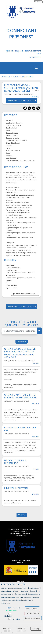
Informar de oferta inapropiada (26, 294)
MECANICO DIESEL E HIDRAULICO (15, 462)
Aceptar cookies (32, 608)
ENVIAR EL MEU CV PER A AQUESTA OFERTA (21, 100)
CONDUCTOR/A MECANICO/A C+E (20, 429)
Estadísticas (8, 616)
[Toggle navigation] (36, 68)
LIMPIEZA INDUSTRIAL (16, 488)
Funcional (16, 608)
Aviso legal (36, 628)
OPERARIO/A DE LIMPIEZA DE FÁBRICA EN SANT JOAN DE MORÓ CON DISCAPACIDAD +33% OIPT (19, 353)
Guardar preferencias (32, 618)
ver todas (21, 515)
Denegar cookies (32, 613)
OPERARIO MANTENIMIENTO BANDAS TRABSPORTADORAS (20, 396)
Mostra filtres (21, 342)
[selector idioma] (38, 1)
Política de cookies (7, 629)
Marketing (16, 619)
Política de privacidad (21, 629)
